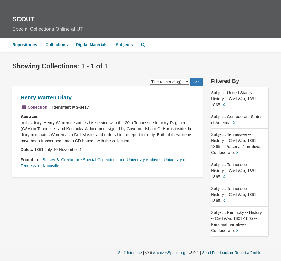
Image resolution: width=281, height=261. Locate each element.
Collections (57, 44)
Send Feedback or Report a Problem (233, 253)
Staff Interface (130, 253)
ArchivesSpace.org (169, 253)
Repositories (24, 44)
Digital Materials (92, 44)
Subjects (124, 44)
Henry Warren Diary (46, 97)
